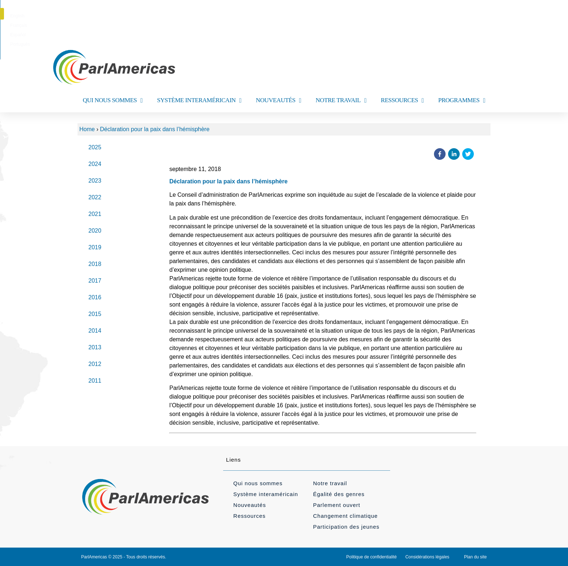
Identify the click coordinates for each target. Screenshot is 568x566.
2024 (94, 164)
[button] (491, 14)
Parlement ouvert (336, 505)
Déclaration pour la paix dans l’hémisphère (154, 129)
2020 (94, 231)
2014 (94, 331)
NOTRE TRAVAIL (341, 100)
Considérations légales (427, 556)
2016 (94, 297)
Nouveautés (249, 505)
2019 (94, 247)
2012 (94, 364)
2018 (94, 264)
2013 (94, 347)
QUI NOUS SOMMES (112, 100)
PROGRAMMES (461, 100)
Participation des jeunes (346, 527)
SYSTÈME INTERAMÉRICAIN (199, 100)
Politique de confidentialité (371, 556)
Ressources (249, 516)
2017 (94, 281)
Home (87, 129)
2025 (94, 147)
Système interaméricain (265, 494)
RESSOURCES (402, 100)
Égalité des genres (338, 494)
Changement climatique (345, 516)
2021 (94, 214)
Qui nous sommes (258, 483)
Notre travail (330, 483)
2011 (94, 381)
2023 (94, 181)
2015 (94, 314)
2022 (94, 197)
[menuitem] (250, 16)
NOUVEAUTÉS (278, 100)
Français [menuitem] (273, 15)
